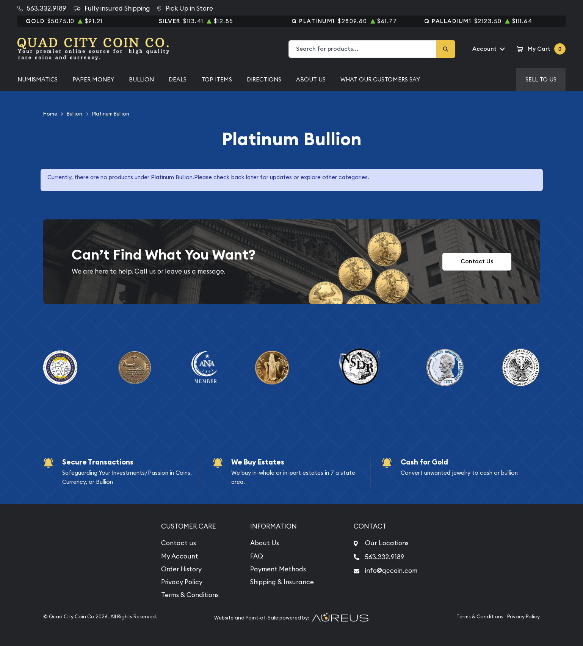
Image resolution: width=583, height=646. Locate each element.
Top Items (216, 79)
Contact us (178, 543)
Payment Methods (278, 569)
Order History (181, 569)
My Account (179, 556)
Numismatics (37, 79)
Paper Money (93, 79)
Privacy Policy (181, 582)
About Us (311, 79)
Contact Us (477, 261)
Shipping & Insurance (282, 582)
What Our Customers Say (380, 79)
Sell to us (540, 79)
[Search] (445, 49)
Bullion (141, 79)
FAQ (256, 556)
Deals (177, 79)
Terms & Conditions (190, 595)
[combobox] (362, 49)
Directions (264, 79)
